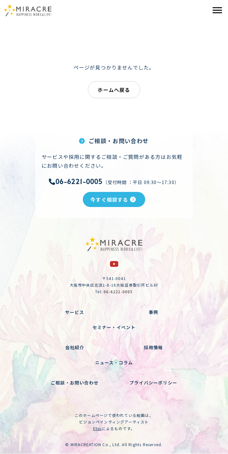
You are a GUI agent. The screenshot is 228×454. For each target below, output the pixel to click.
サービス (74, 312)
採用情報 (153, 347)
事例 (153, 312)
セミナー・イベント (114, 327)
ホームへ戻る (114, 89)
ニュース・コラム (114, 362)
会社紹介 (74, 347)
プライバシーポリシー (153, 382)
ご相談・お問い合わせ (75, 382)
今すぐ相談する (113, 199)
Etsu (97, 428)
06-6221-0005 (76, 181)
